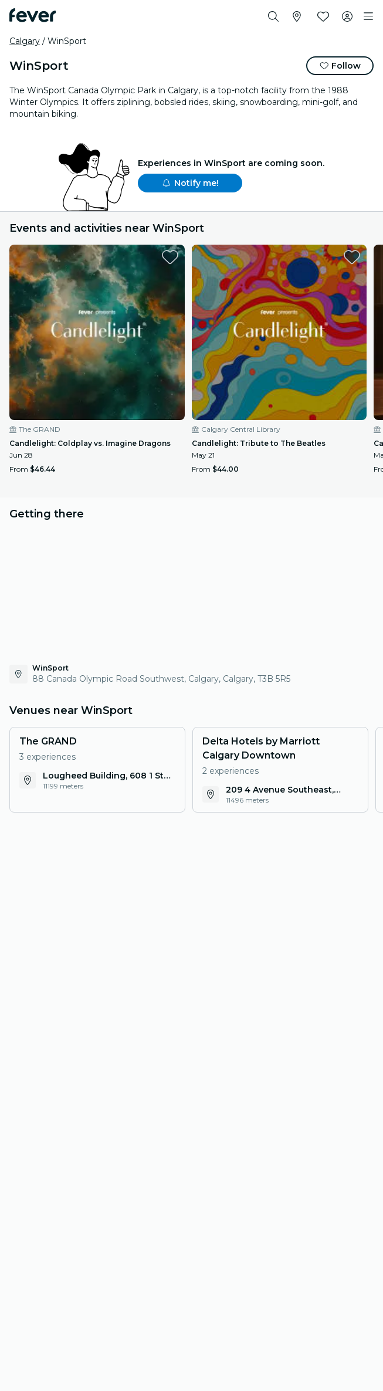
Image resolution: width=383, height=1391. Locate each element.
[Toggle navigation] (368, 16)
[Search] (273, 16)
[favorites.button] (170, 257)
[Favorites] (323, 16)
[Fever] (32, 15)
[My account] (347, 16)
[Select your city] (296, 16)
